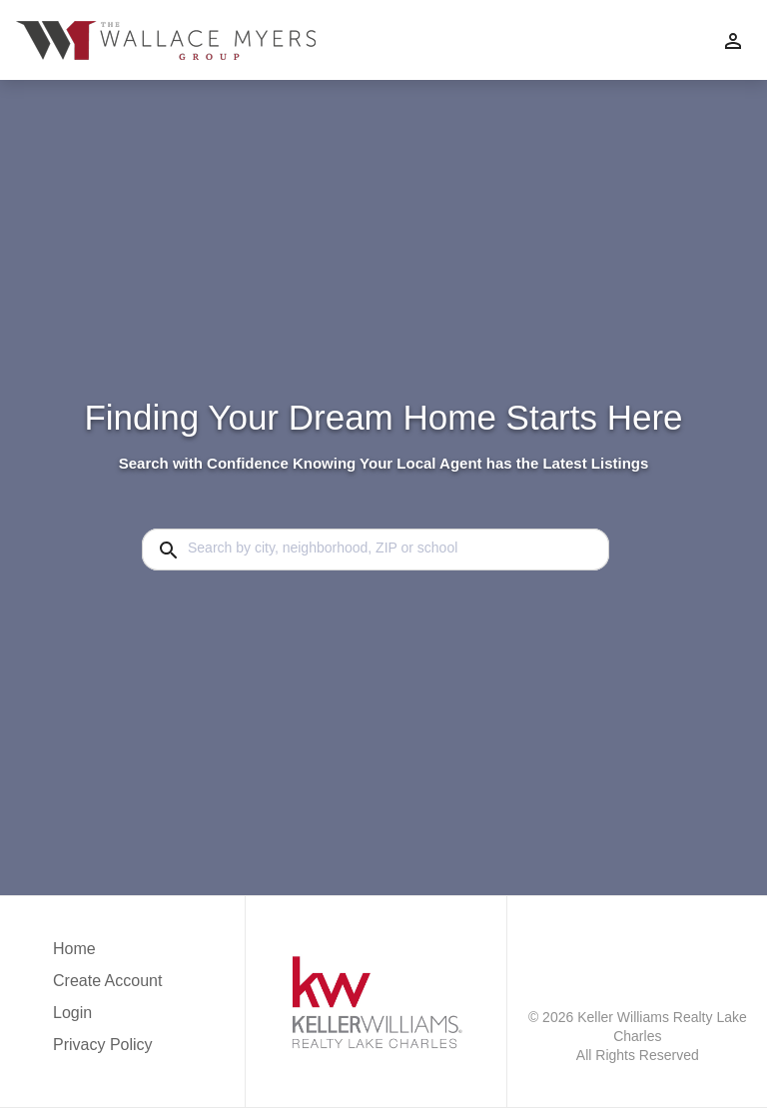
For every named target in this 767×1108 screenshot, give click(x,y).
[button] (107, 1018)
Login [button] (72, 1012)
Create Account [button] (107, 980)
